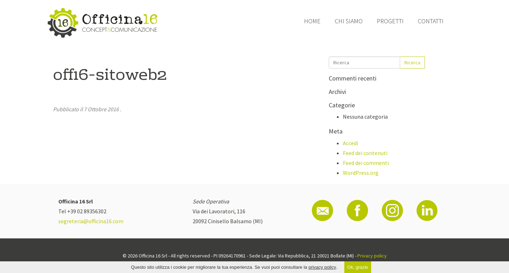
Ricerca (412, 62)
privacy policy (322, 267)
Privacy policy (372, 256)
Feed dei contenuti (365, 152)
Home (312, 21)
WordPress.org (361, 172)
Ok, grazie (357, 267)
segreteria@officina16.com (90, 221)
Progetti (390, 21)
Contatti (431, 21)
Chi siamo (349, 21)
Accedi (350, 143)
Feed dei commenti (366, 162)
